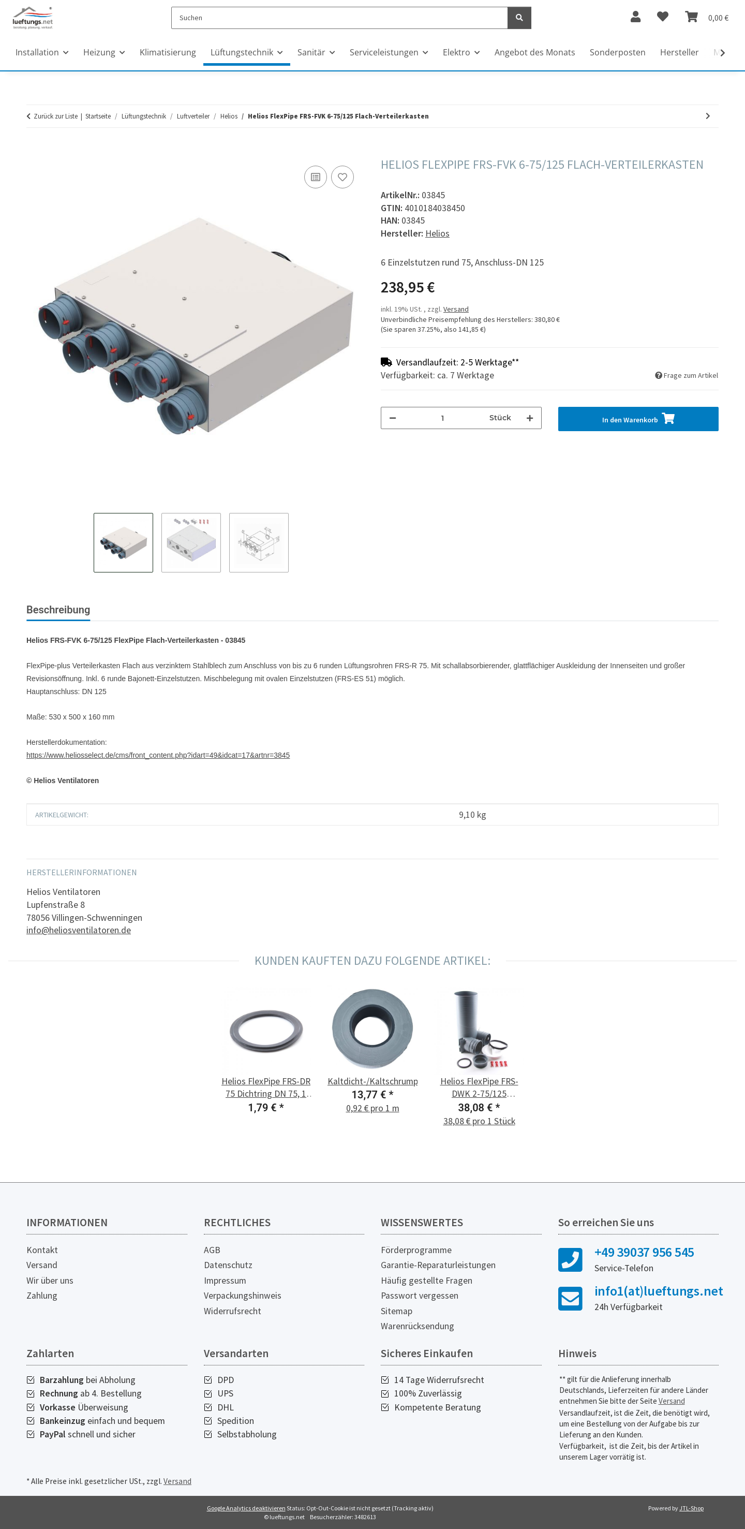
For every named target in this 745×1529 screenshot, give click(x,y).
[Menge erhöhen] (529, 418)
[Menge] (443, 418)
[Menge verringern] (392, 418)
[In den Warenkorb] (34, 151)
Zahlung (41, 1295)
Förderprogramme (416, 1250)
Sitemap (396, 1311)
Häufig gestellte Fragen (426, 1280)
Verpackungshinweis (242, 1295)
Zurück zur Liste (56, 116)
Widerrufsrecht (232, 1311)
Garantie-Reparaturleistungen (438, 1265)
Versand (456, 309)
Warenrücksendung (417, 1326)
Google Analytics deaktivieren (246, 1508)
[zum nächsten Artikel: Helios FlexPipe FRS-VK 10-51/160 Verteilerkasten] (708, 116)
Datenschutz (228, 1265)
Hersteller (679, 52)
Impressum (225, 1280)
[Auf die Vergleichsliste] (315, 177)
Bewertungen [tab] (137, 610)
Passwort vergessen (419, 1295)
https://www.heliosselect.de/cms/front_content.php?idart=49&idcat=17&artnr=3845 (158, 755)
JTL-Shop (691, 1508)
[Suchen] (339, 18)
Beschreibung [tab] (58, 610)
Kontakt (42, 1250)
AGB (212, 1250)
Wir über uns (49, 1280)
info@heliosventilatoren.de (78, 930)
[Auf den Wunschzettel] (342, 177)
